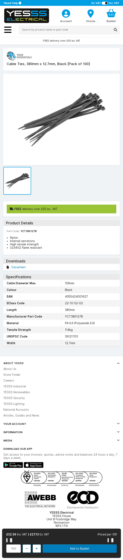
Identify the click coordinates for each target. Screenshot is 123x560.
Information (61, 432)
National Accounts (16, 409)
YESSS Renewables (16, 392)
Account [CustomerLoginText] (66, 21)
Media (61, 440)
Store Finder (11, 374)
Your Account (61, 423)
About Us (9, 369)
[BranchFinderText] (90, 15)
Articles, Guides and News (21, 415)
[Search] (115, 30)
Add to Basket (79, 548)
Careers (8, 380)
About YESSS (61, 363)
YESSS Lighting (13, 403)
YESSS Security (14, 398)
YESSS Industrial (14, 386)
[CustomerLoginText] (66, 13)
